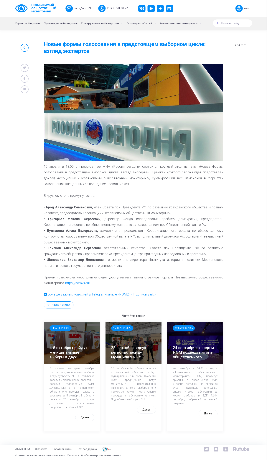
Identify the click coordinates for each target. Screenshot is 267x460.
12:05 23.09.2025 (184, 328)
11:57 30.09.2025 (60, 328)
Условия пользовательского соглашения (40, 455)
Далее (85, 417)
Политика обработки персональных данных (94, 455)
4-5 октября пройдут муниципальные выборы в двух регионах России (68, 353)
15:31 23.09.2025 (122, 328)
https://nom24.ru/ (77, 283)
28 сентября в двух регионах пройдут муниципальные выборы (128, 353)
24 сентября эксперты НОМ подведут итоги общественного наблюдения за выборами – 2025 (193, 353)
